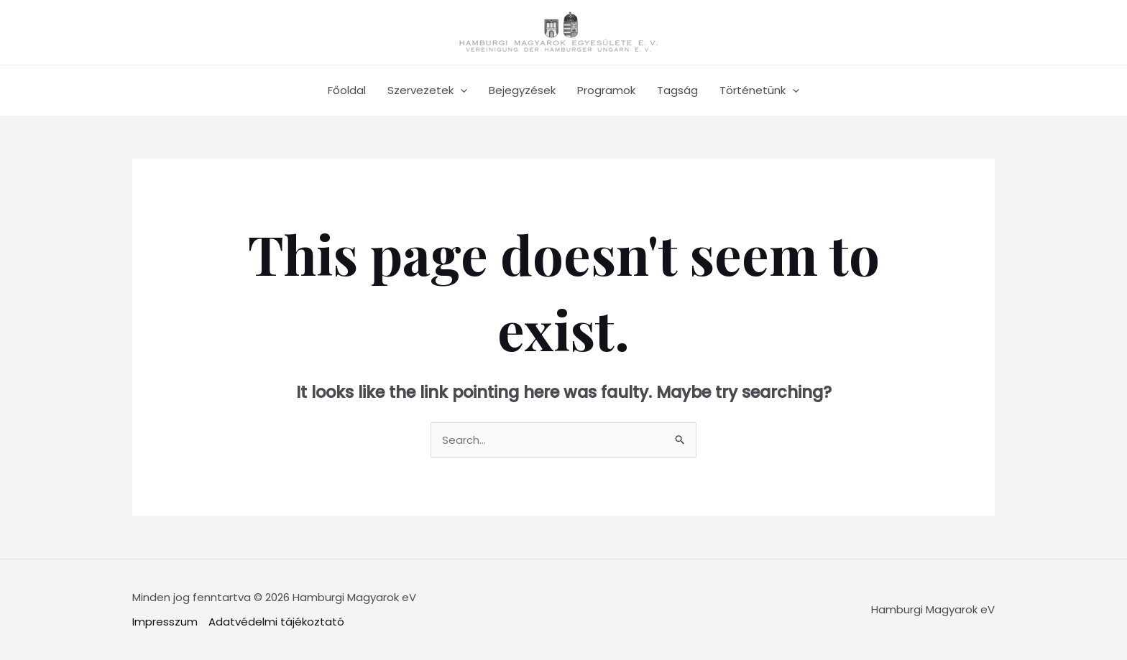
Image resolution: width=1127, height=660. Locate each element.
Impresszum (165, 621)
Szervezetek (427, 90)
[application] (460, 90)
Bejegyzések (522, 90)
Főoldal (347, 90)
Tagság (677, 90)
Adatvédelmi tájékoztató (276, 621)
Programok (606, 90)
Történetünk (759, 90)
